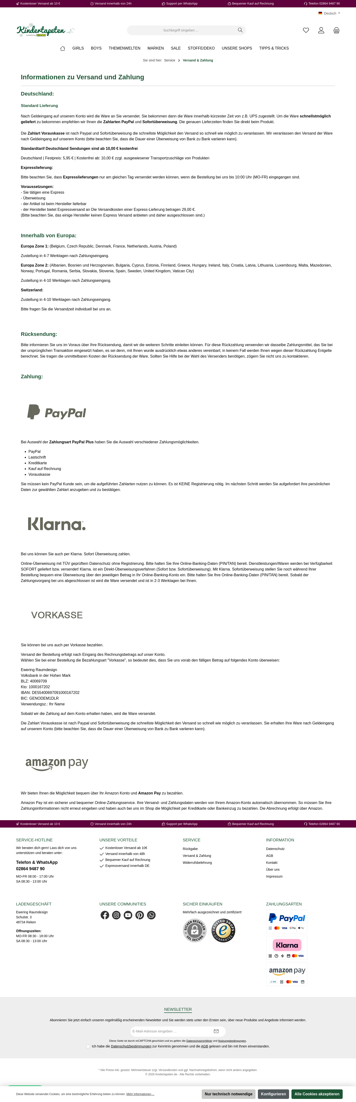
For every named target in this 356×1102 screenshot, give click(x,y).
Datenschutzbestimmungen (131, 1046)
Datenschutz (275, 849)
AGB (269, 856)
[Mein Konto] (321, 30)
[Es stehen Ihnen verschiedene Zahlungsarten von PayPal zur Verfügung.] (287, 922)
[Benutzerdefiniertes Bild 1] (223, 930)
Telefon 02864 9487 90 (324, 3)
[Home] (66, 48)
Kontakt (271, 862)
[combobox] (181, 30)
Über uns (273, 869)
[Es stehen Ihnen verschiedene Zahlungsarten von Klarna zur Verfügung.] (287, 948)
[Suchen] (240, 30)
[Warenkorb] (335, 30)
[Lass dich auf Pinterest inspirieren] (139, 915)
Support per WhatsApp (182, 3)
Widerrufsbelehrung (197, 862)
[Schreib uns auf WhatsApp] (151, 915)
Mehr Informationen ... (140, 1094)
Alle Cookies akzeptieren (317, 1094)
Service (192, 840)
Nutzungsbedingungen (232, 1040)
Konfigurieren (273, 1094)
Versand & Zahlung (197, 856)
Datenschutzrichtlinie (199, 1040)
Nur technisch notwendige (228, 1094)
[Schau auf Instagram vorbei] (116, 915)
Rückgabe (190, 849)
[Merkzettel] (306, 30)
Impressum (274, 876)
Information (280, 840)
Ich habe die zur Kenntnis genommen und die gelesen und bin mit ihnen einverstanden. (181, 1046)
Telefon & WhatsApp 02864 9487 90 (37, 865)
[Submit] (216, 1031)
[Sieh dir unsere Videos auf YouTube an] (128, 915)
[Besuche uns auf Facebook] (105, 915)
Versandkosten (168, 1070)
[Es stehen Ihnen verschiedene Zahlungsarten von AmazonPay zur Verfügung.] (287, 974)
